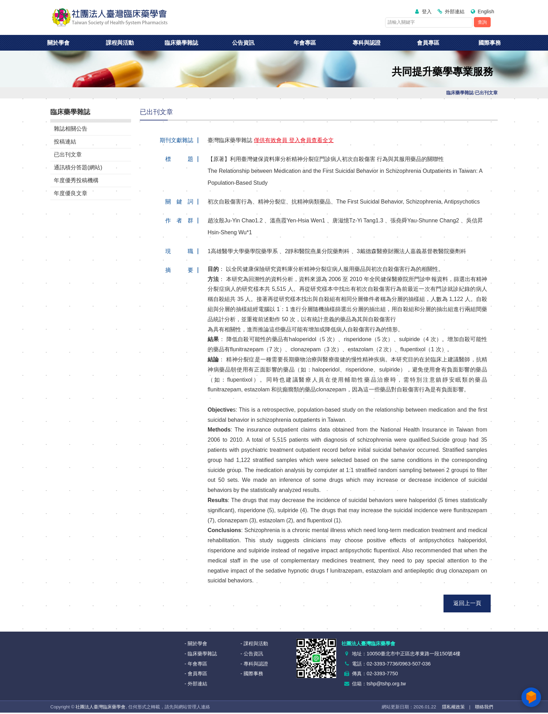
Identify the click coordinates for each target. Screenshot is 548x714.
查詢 (482, 22)
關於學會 (58, 43)
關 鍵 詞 (179, 202)
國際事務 (489, 43)
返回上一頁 (467, 603)
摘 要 (179, 270)
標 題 (179, 159)
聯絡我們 (484, 707)
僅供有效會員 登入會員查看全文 (293, 140)
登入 (427, 11)
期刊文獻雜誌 (176, 140)
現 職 (179, 251)
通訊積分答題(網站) (78, 167)
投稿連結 (65, 142)
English (486, 11)
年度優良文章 (70, 193)
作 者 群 (179, 220)
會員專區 (428, 43)
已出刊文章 (68, 154)
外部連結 (454, 11)
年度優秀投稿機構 (76, 180)
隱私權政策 (453, 707)
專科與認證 (367, 43)
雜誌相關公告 (70, 129)
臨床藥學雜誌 (181, 43)
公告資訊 (243, 43)
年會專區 (305, 43)
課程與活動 (120, 43)
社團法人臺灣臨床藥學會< (109, 17)
